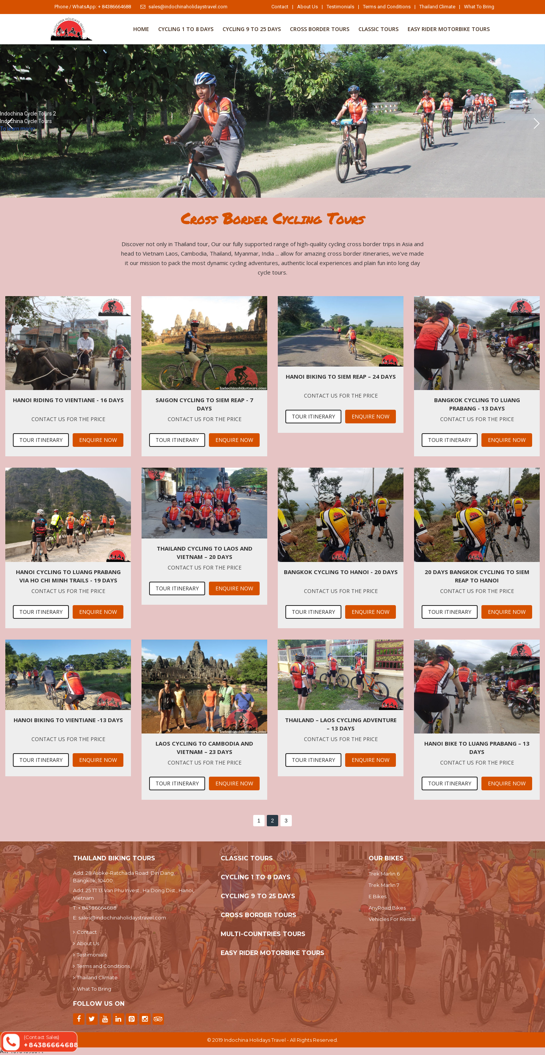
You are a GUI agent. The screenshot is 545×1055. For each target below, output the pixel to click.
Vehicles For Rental (392, 919)
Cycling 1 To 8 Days (185, 29)
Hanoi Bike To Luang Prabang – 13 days (476, 747)
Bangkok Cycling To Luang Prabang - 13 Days (477, 404)
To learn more (17, 129)
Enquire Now (98, 439)
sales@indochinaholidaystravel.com (183, 6)
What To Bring (479, 6)
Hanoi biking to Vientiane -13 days (68, 720)
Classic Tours (378, 29)
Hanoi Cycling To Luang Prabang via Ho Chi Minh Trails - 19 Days (68, 576)
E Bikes (377, 896)
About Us (307, 6)
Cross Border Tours (319, 29)
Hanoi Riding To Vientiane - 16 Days (68, 400)
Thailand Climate (437, 6)
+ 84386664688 (97, 908)
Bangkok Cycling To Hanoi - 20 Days (341, 572)
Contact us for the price (68, 419)
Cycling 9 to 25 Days (252, 29)
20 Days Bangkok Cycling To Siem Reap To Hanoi (477, 576)
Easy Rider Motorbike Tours (449, 29)
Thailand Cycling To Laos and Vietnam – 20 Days (204, 552)
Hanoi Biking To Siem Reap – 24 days (341, 376)
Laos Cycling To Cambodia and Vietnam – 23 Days (204, 747)
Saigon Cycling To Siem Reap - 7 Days (204, 404)
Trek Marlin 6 (384, 874)
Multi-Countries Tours (263, 934)
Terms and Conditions (387, 6)
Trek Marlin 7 (384, 885)
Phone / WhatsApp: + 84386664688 (92, 6)
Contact (279, 6)
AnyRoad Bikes (387, 908)
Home (141, 29)
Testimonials (340, 6)
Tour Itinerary (40, 439)
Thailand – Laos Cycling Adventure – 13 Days (341, 724)
